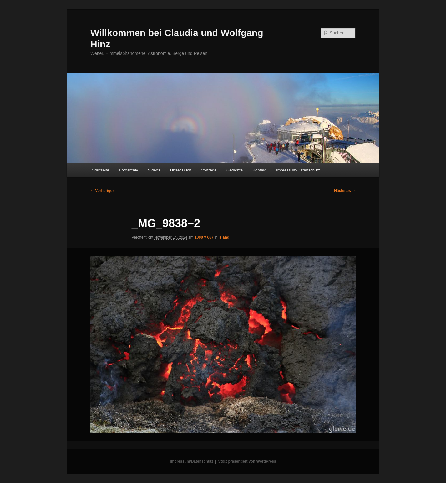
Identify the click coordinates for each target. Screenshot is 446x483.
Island (224, 237)
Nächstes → (345, 190)
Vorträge (208, 170)
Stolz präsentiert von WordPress (247, 461)
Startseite (100, 170)
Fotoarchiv (128, 170)
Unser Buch (180, 170)
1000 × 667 (204, 237)
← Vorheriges (102, 190)
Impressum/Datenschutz (298, 170)
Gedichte (234, 170)
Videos (154, 170)
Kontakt (259, 170)
